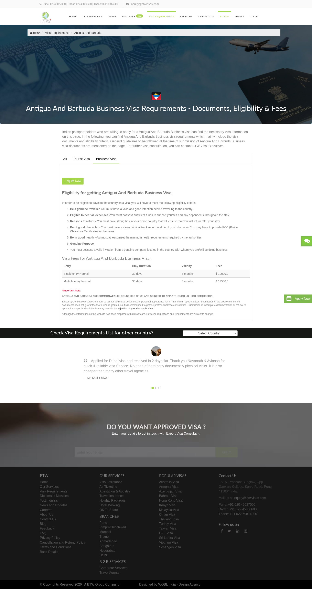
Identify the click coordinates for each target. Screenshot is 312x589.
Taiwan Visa (167, 528)
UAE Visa (166, 533)
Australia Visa (169, 482)
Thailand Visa (169, 519)
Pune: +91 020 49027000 (237, 504)
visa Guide (132, 16)
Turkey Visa (167, 523)
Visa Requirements (161, 16)
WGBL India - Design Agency (179, 584)
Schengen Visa (170, 547)
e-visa (112, 16)
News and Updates (53, 505)
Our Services (92, 16)
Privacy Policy (50, 538)
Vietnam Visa (168, 542)
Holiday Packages (112, 500)
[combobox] (210, 333)
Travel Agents (109, 572)
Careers (46, 510)
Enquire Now (73, 181)
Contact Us (206, 16)
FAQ (43, 533)
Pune (103, 522)
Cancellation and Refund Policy (62, 542)
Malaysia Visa (169, 510)
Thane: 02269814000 (106, 4)
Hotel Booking (109, 505)
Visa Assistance (110, 482)
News (239, 16)
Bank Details (49, 552)
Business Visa (106, 159)
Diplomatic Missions (54, 496)
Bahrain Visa (168, 496)
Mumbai (105, 532)
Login (254, 16)
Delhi (103, 555)
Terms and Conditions (56, 547)
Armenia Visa (169, 486)
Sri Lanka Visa (169, 538)
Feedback (47, 528)
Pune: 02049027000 (54, 4)
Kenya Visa (167, 505)
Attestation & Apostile (114, 491)
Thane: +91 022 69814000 (238, 514)
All (65, 159)
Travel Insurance (111, 496)
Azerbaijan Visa (170, 491)
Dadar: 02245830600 (80, 4)
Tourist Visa (81, 159)
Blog (224, 16)
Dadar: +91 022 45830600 (238, 509)
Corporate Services (113, 568)
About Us (186, 16)
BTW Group (95, 584)
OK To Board (108, 510)
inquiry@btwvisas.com (144, 4)
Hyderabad (107, 550)
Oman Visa (167, 514)
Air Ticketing (108, 486)
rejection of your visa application (135, 308)
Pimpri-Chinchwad (112, 527)
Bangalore (106, 546)
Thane (104, 536)
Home (73, 16)
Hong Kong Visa (171, 500)
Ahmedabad (108, 541)
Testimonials (49, 500)
